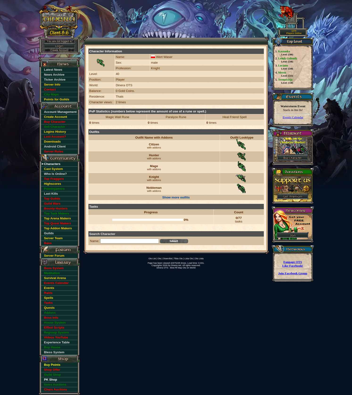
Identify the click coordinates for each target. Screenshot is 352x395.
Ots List (152, 258)
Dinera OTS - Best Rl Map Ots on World (176, 268)
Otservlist (167, 258)
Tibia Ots (178, 258)
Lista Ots (188, 258)
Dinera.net (176, 265)
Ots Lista (199, 258)
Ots (159, 258)
